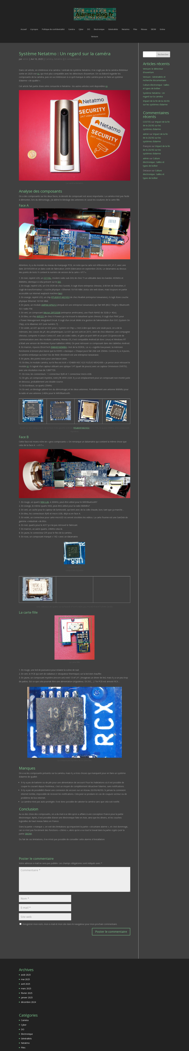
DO (88, 29)
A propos (34, 29)
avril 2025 (25, 983)
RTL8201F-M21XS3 (60, 297)
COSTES (147, 121)
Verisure (94, 37)
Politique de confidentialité (53, 29)
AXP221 (41, 316)
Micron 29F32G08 (51, 312)
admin (25, 59)
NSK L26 (44, 502)
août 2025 (26, 974)
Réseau (144, 29)
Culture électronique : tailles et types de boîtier (153, 162)
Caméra (71, 29)
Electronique (99, 29)
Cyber (81, 29)
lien (60, 293)
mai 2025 (25, 979)
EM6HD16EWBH (59, 347)
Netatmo (125, 29)
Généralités (113, 29)
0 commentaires (73, 59)
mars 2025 (26, 988)
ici (38, 73)
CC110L (47, 278)
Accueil (24, 29)
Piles (135, 29)
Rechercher (163, 54)
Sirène (162, 29)
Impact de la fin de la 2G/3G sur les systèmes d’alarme (156, 125)
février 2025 (26, 993)
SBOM (153, 29)
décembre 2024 (28, 1002)
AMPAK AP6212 (49, 304)
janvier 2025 (27, 997)
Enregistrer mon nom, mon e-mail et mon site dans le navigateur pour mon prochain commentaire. (69, 924)
